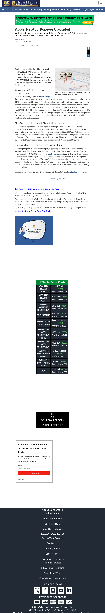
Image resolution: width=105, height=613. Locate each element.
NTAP (30, 45)
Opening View (72, 172)
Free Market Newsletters (52, 576)
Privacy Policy (52, 547)
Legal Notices (53, 552)
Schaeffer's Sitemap (52, 527)
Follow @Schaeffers (58, 179)
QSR (19, 45)
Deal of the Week (52, 571)
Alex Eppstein (19, 39)
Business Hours (52, 522)
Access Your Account (52, 536)
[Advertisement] (52, 262)
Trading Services (52, 561)
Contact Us (52, 541)
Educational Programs (52, 566)
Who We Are (52, 511)
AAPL (37, 45)
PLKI (24, 45)
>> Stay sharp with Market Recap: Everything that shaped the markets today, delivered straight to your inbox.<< (52, 9)
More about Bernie (52, 517)
